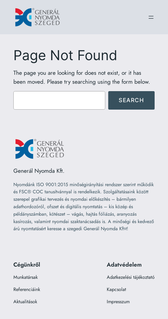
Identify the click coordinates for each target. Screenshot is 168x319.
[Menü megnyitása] (151, 17)
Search (131, 100)
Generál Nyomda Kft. (39, 170)
